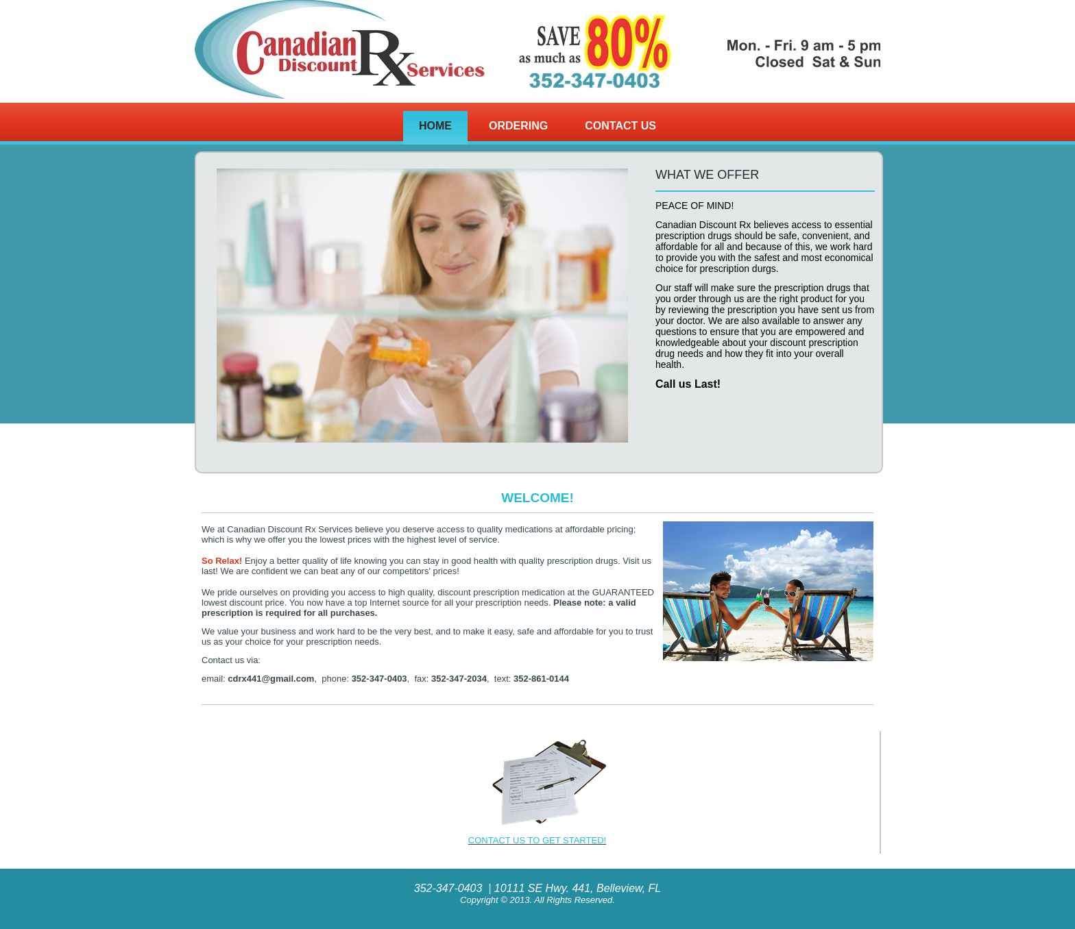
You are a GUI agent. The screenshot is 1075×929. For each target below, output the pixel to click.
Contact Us (620, 126)
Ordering (518, 126)
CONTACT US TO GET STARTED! (537, 840)
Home (435, 126)
